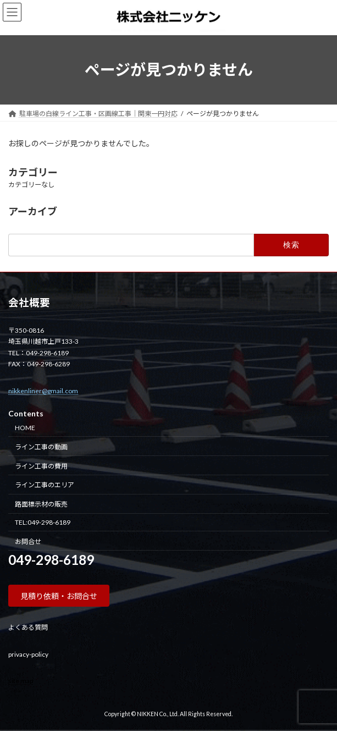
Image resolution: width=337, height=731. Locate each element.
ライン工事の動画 (41, 446)
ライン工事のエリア (44, 485)
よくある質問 (28, 627)
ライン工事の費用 (41, 465)
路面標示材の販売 (41, 504)
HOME (25, 428)
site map (20, 680)
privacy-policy (28, 654)
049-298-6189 (51, 560)
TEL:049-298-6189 (42, 522)
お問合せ (28, 541)
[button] (58, 596)
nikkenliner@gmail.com (43, 390)
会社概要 (29, 302)
